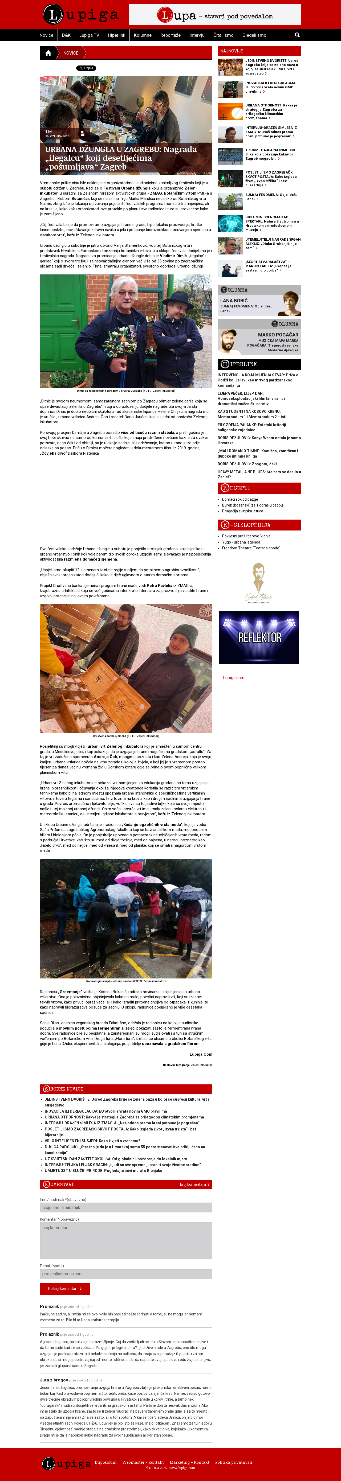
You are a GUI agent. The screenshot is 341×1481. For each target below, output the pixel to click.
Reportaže (170, 35)
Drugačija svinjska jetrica (242, 511)
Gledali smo (254, 35)
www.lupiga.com (182, 1468)
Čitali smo (223, 35)
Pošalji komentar (65, 1289)
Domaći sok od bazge (240, 499)
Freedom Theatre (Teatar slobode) (251, 548)
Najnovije (231, 51)
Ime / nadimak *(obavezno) (126, 1205)
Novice (46, 35)
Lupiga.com (233, 677)
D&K (66, 35)
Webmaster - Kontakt (143, 1462)
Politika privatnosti (233, 1462)
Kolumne (143, 35)
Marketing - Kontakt (189, 1462)
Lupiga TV (89, 35)
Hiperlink (116, 35)
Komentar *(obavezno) (126, 1238)
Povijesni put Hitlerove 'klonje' (246, 536)
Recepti (235, 488)
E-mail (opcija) (126, 1271)
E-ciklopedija (245, 525)
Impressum (106, 1462)
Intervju (197, 35)
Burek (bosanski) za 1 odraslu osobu (252, 505)
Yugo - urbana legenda (241, 542)
